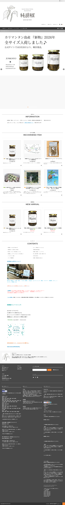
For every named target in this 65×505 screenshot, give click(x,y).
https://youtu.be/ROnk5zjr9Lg (13, 346)
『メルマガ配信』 (10, 297)
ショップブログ (16, 28)
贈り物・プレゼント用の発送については (14, 251)
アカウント (61, 0)
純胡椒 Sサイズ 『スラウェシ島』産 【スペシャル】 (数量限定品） (32, 159)
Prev (1, 69)
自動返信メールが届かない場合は (13, 249)
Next (63, 69)
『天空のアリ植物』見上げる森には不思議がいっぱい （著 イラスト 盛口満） (53, 188)
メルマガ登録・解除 (23, 28)
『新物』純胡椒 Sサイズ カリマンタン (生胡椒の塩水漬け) (12, 159)
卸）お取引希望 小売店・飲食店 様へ (39, 253)
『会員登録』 (9, 290)
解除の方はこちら (56, 369)
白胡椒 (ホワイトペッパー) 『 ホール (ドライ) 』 (53, 159)
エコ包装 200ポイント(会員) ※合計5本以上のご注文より (12, 188)
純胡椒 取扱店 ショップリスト (38, 251)
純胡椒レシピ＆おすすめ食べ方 (13, 247)
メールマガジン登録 (11, 255)
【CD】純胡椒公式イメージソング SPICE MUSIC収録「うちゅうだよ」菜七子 (32, 188)
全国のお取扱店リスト (29, 122)
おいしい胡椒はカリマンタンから (38, 247)
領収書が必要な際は (36, 249)
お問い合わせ (10, 28)
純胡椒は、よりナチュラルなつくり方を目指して (15, 253)
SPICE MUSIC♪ (35, 255)
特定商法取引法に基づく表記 (6, 378)
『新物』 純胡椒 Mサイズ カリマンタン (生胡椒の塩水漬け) (53, 229)
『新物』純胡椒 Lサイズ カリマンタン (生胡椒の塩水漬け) (32, 229)
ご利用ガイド (4, 28)
